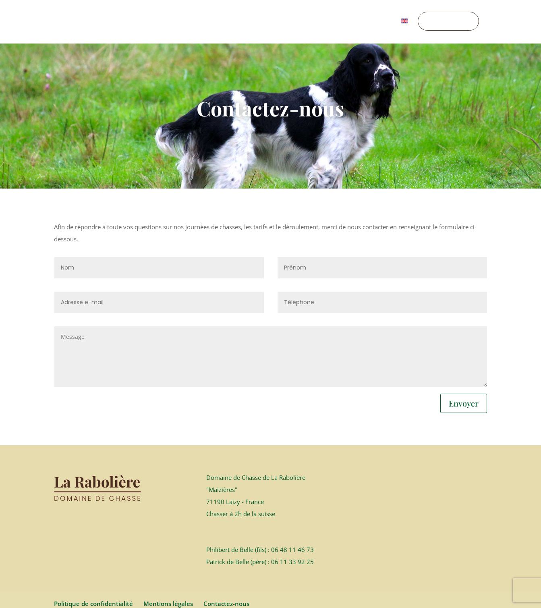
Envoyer (464, 370)
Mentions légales (168, 571)
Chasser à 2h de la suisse (240, 481)
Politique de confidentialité (93, 571)
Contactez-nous (226, 571)
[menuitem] (404, 31)
